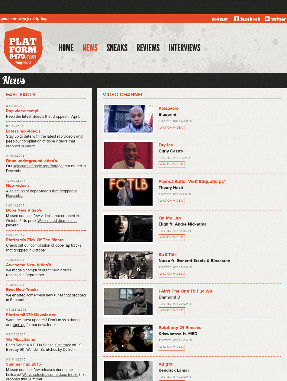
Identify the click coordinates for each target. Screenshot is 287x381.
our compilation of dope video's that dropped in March (40, 144)
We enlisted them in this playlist (41, 223)
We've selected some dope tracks (50, 374)
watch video (172, 128)
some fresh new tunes (44, 295)
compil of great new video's (49, 270)
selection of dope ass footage (38, 166)
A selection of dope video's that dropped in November (41, 193)
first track (63, 345)
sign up (19, 324)
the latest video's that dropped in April (47, 116)
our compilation (37, 245)
